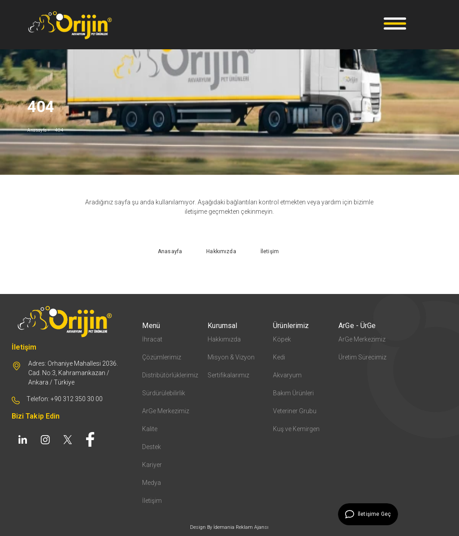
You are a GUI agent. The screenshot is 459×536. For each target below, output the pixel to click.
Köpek (282, 339)
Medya (151, 482)
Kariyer (152, 464)
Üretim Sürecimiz (362, 357)
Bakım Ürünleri (293, 393)
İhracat (152, 339)
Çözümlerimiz (161, 357)
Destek (151, 446)
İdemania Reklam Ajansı (240, 527)
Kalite (149, 428)
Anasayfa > (38, 130)
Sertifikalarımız (228, 375)
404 (59, 130)
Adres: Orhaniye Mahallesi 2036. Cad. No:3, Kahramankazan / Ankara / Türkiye (73, 373)
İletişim (152, 500)
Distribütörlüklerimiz (170, 375)
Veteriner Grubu (294, 411)
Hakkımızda (224, 339)
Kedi (279, 357)
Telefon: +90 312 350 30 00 (64, 398)
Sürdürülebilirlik (163, 393)
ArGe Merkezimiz (165, 411)
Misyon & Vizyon (231, 357)
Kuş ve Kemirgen (296, 428)
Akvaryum (287, 375)
